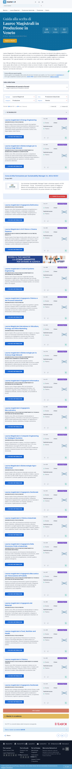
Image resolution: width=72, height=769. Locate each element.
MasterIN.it (9, 744)
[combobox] (21, 6)
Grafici (38, 759)
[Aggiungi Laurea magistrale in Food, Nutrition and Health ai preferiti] (44, 651)
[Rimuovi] (34, 97)
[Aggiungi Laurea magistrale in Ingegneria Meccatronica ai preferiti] (44, 427)
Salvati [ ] (53, 106)
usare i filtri (30, 76)
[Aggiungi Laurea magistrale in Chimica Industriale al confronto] (48, 536)
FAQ (13, 750)
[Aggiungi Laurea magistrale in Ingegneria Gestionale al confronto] (48, 510)
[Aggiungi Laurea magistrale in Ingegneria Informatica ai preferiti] (44, 400)
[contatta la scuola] (36, 259)
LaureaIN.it (31, 744)
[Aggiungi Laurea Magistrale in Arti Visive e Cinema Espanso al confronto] (48, 250)
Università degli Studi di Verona (14, 330)
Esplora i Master (10, 41)
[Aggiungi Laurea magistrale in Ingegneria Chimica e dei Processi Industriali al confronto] (48, 318)
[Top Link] (42, 2)
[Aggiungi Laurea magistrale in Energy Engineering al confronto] (48, 137)
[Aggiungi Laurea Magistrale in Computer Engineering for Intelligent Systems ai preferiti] (44, 457)
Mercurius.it (65, 744)
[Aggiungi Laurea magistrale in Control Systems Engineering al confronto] (48, 290)
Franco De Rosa (47, 755)
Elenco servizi (6, 750)
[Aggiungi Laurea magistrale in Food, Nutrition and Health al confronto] (48, 651)
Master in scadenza (13, 716)
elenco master (54, 76)
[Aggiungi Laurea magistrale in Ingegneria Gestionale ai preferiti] (44, 510)
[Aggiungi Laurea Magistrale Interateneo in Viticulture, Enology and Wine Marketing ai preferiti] (44, 344)
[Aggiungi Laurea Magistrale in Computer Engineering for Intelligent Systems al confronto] (48, 457)
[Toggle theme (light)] (35, 2)
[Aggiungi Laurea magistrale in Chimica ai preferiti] (44, 677)
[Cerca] (41, 5)
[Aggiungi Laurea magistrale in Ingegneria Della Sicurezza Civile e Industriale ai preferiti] (44, 565)
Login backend (24, 755)
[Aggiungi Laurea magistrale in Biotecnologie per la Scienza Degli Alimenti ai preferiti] (44, 167)
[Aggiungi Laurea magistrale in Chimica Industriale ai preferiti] (44, 536)
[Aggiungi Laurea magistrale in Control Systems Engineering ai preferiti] (44, 290)
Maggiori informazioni (7, 767)
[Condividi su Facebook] (58, 735)
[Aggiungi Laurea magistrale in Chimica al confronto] (48, 677)
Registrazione (11, 753)
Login (4, 753)
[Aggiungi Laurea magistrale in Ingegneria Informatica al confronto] (48, 400)
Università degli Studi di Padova (14, 122)
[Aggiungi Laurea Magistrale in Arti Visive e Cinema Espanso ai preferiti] (44, 250)
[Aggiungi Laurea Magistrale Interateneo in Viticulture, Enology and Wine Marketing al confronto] (48, 344)
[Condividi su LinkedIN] (62, 735)
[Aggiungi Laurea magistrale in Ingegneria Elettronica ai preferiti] (44, 221)
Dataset (33, 759)
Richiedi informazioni (14, 136)
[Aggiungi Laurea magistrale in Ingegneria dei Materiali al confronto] (48, 623)
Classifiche (35, 761)
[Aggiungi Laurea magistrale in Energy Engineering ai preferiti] (44, 137)
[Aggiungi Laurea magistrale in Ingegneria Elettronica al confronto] (48, 221)
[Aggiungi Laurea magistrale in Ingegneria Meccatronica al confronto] (48, 427)
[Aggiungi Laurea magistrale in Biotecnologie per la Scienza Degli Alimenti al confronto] (48, 167)
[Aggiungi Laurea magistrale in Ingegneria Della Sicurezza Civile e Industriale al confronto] (48, 565)
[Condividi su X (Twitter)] (66, 735)
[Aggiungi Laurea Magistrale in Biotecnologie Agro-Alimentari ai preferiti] (44, 484)
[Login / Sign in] (39, 2)
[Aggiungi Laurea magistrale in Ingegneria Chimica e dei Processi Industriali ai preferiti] (44, 318)
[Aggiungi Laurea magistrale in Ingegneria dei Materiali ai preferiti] (44, 623)
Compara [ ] (64, 106)
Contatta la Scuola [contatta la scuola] (57, 196)
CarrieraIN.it (43, 744)
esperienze (59, 75)
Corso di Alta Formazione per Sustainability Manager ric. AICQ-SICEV (31, 176)
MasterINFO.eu (21, 744)
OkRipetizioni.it (55, 744)
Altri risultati (36, 710)
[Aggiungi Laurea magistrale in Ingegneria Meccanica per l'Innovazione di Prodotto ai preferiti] (44, 595)
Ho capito (67, 766)
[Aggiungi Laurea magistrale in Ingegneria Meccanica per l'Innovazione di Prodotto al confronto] (48, 595)
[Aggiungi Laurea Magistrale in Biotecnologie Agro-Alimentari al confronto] (48, 484)
